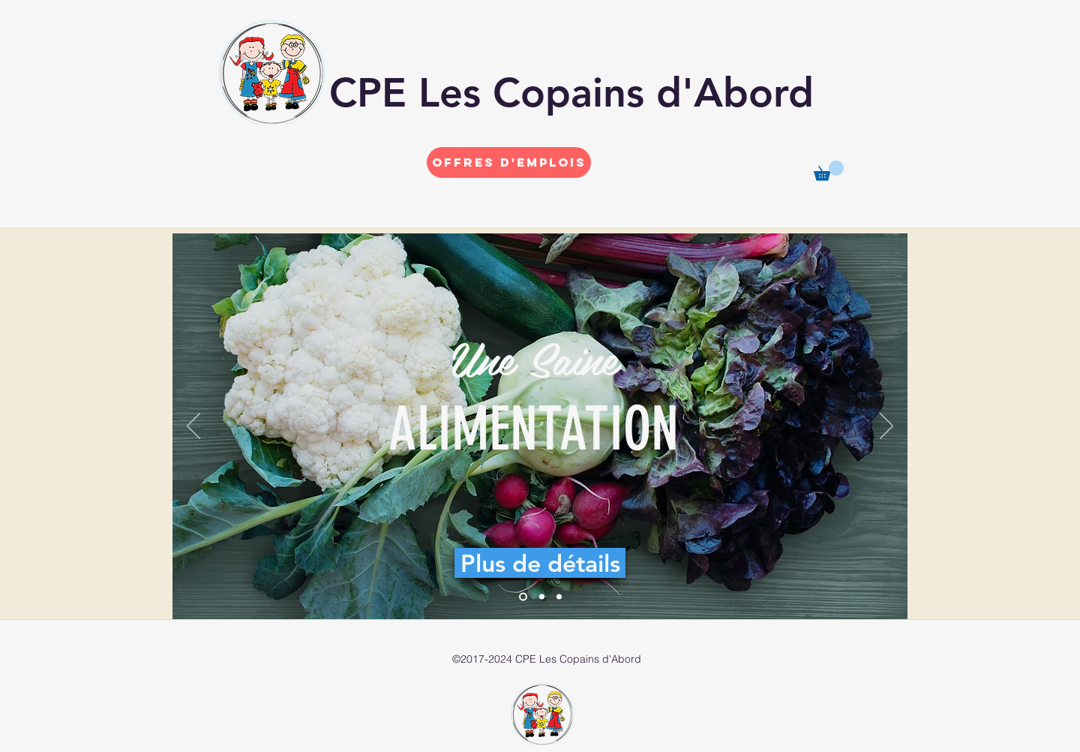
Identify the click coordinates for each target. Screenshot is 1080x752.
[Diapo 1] (523, 596)
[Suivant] (886, 427)
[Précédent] (193, 427)
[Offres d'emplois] (509, 162)
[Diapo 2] (541, 596)
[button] (829, 171)
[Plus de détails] (540, 563)
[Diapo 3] (559, 596)
